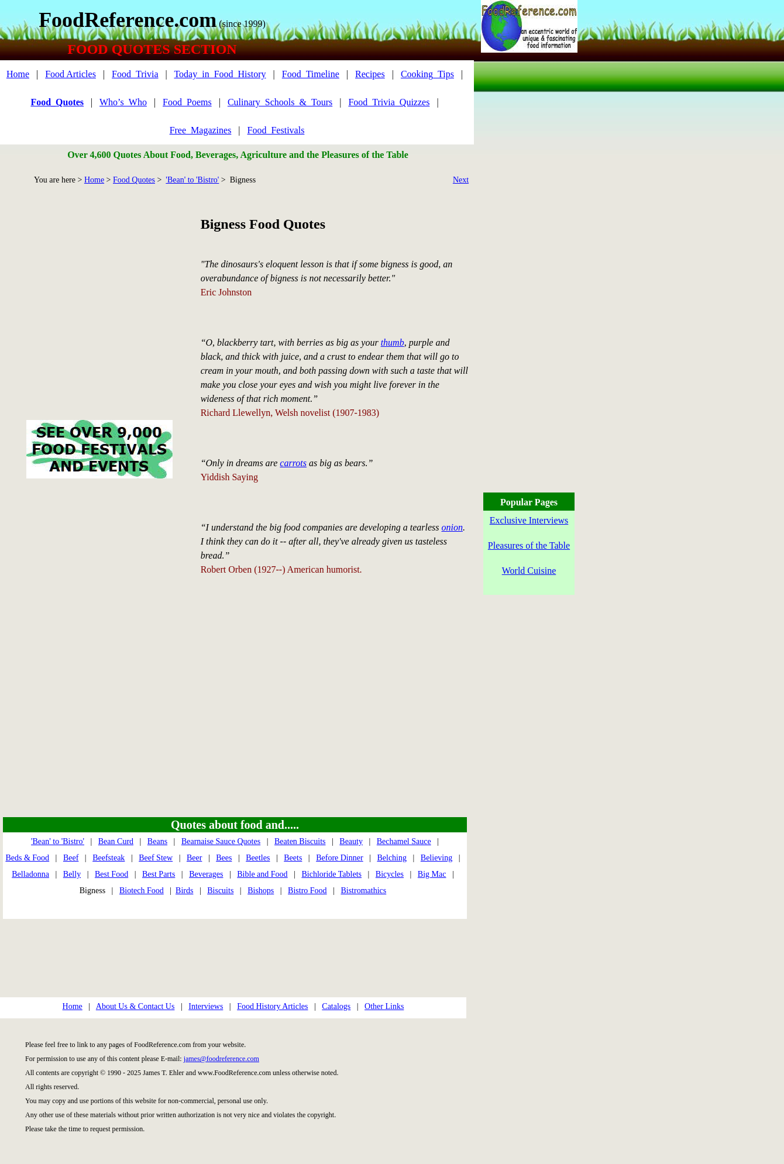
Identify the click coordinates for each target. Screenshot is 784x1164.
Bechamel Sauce (404, 841)
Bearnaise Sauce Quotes (220, 841)
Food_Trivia (135, 74)
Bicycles (390, 874)
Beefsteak (108, 857)
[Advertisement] (99, 289)
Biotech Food (141, 890)
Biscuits (220, 890)
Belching (392, 857)
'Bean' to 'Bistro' (192, 179)
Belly (72, 874)
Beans (157, 841)
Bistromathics (363, 890)
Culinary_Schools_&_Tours (280, 102)
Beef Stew (156, 857)
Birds (184, 890)
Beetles (258, 857)
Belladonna (30, 874)
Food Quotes (134, 179)
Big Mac (432, 874)
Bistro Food (307, 890)
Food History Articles (272, 1006)
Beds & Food (27, 857)
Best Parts (158, 874)
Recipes (370, 74)
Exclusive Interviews (529, 520)
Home (17, 74)
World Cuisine (529, 571)
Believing (436, 857)
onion (451, 527)
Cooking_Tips (427, 74)
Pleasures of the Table (529, 545)
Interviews (205, 1006)
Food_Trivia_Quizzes (388, 102)
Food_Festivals (276, 130)
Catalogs (336, 1006)
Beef (70, 857)
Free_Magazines (201, 130)
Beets (293, 857)
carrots (293, 463)
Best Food (111, 874)
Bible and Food (262, 874)
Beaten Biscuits (300, 841)
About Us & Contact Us (135, 1006)
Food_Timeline (310, 74)
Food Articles (70, 74)
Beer (194, 857)
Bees (224, 857)
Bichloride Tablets (331, 874)
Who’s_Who (123, 102)
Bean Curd (115, 841)
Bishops (260, 890)
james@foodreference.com (221, 1059)
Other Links (384, 1006)
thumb (392, 342)
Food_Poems (187, 102)
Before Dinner (339, 857)
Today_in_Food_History (220, 74)
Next (461, 179)
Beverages (206, 874)
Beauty (351, 841)
